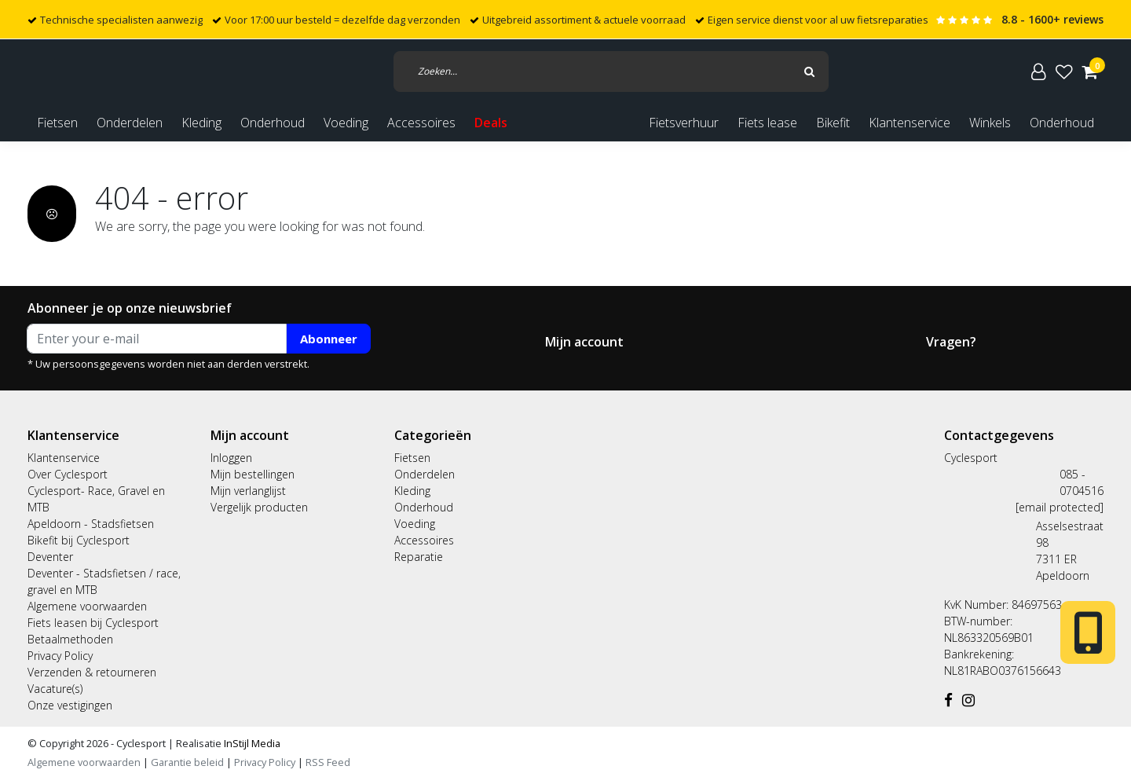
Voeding (414, 523)
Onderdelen (424, 474)
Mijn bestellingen (252, 474)
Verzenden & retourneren (91, 672)
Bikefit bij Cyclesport (78, 540)
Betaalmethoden (70, 639)
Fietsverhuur (684, 122)
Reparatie (418, 556)
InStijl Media (250, 743)
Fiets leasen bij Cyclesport (93, 622)
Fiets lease (767, 122)
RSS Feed (328, 762)
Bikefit (833, 122)
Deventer (50, 556)
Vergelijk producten (259, 507)
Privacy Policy (60, 655)
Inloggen (231, 457)
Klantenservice (909, 122)
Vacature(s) (54, 688)
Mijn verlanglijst (248, 490)
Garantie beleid (188, 762)
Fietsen (412, 457)
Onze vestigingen (69, 705)
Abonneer (328, 338)
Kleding (412, 490)
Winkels (990, 122)
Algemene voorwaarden (87, 606)
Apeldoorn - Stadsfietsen (90, 523)
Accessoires (424, 540)
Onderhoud (1062, 122)
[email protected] (1060, 507)
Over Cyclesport (67, 474)
